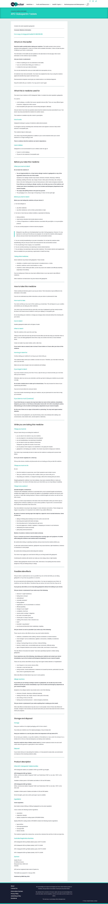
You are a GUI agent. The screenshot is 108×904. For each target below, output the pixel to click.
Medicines (30, 4)
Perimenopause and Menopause (74, 4)
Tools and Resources (42, 4)
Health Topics (56, 4)
